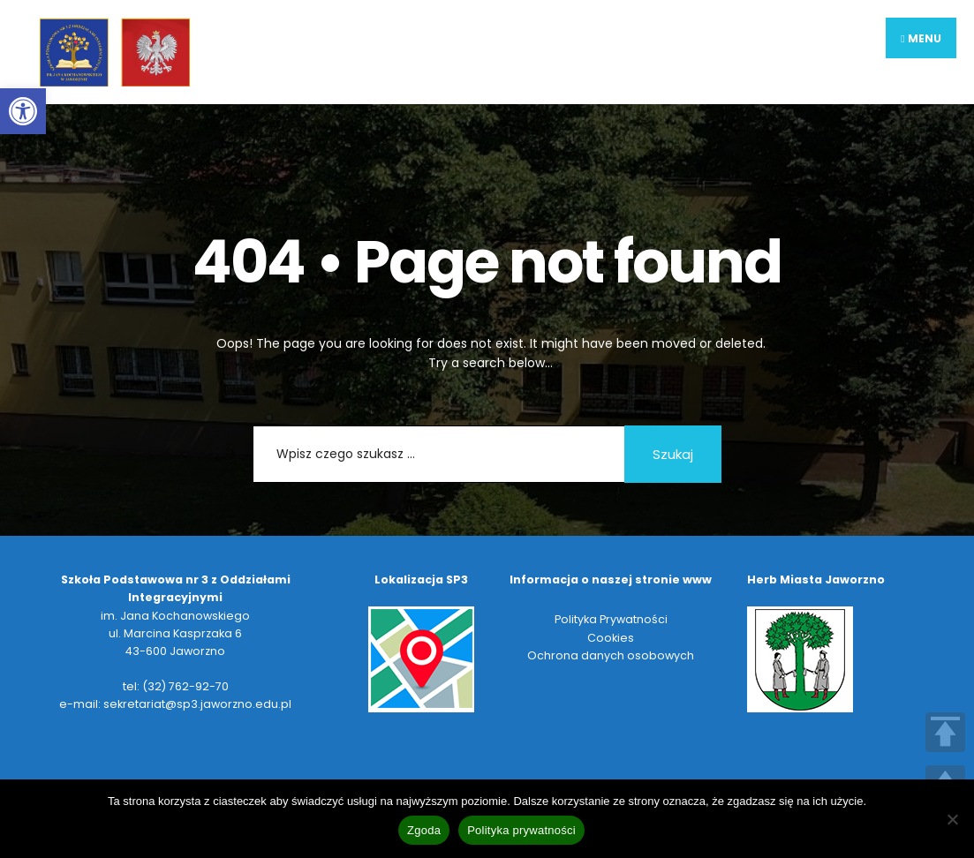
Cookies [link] (610, 637)
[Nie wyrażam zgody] (952, 819)
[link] (23, 111)
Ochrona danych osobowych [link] (610, 655)
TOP (945, 732)
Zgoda (424, 830)
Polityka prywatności (521, 830)
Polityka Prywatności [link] (611, 619)
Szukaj (673, 454)
